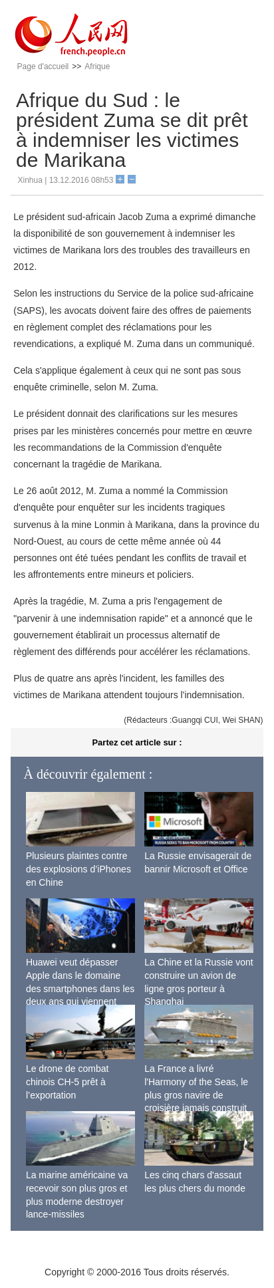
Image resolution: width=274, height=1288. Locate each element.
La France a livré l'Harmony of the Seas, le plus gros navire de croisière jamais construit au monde (196, 1094)
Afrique (97, 66)
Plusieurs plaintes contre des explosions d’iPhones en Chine (78, 868)
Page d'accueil (43, 66)
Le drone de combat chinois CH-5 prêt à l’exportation (67, 1081)
